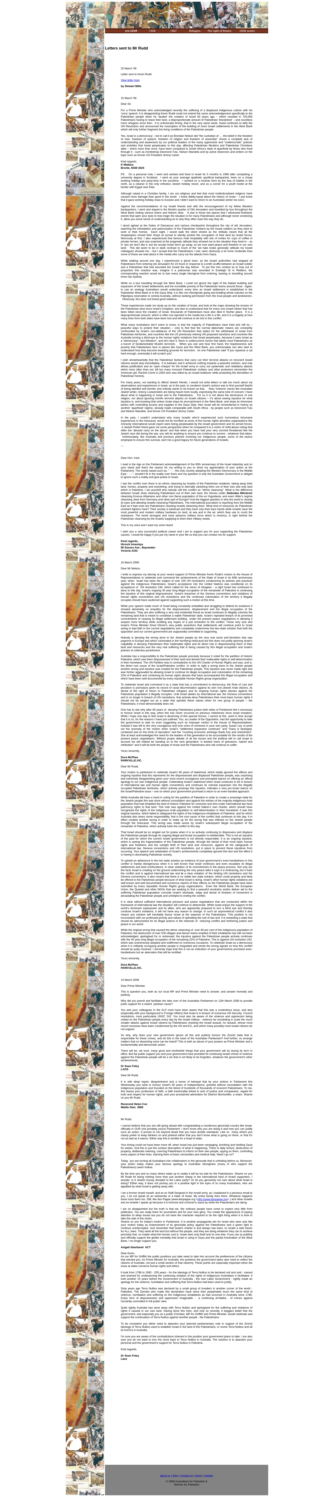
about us (165, 1475)
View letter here (130, 80)
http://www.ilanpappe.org (212, 1199)
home (198, 1475)
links (175, 1475)
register (208, 1475)
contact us (186, 1475)
